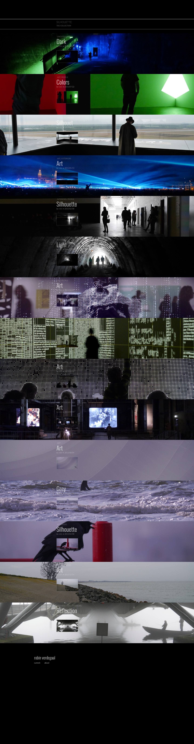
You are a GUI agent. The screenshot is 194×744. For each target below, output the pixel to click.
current (37, 663)
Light (61, 244)
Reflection (66, 610)
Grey (61, 488)
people (64, 77)
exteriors (66, 158)
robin (61, 46)
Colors (62, 82)
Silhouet (64, 122)
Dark (61, 41)
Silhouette (66, 203)
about (46, 663)
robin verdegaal (44, 658)
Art (59, 163)
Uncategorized (65, 36)
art (58, 77)
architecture (64, 606)
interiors (62, 118)
